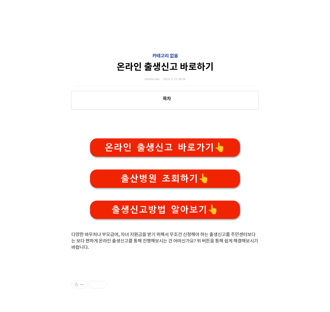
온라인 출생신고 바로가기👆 (165, 147)
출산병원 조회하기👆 (165, 178)
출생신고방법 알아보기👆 (165, 210)
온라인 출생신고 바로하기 (165, 67)
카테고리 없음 (165, 56)
